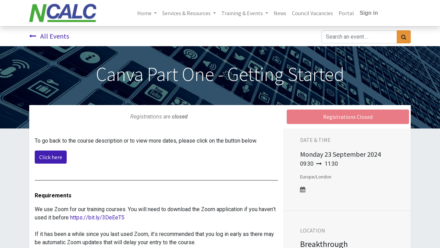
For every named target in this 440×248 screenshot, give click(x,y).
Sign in (369, 13)
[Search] (404, 36)
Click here (50, 157)
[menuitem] (280, 13)
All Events (49, 36)
